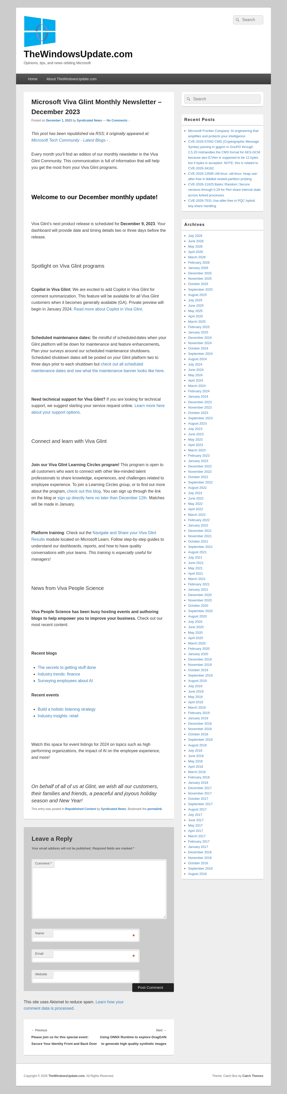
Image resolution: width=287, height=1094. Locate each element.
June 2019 (196, 691)
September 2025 (200, 289)
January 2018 (198, 783)
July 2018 (195, 750)
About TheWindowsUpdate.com (71, 79)
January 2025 (198, 332)
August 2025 (197, 295)
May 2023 (195, 439)
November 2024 (200, 343)
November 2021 (200, 536)
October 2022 (198, 477)
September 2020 (200, 611)
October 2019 (198, 670)
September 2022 (200, 482)
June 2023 (196, 434)
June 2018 (196, 756)
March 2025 (197, 321)
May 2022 (195, 504)
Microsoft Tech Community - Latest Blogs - (70, 140)
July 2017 (195, 815)
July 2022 (195, 493)
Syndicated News (89, 120)
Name (39, 933)
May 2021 (195, 568)
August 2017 (197, 809)
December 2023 (200, 402)
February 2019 (199, 713)
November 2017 (200, 793)
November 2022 (200, 472)
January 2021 (198, 589)
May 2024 (195, 375)
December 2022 (200, 466)
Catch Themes (252, 1076)
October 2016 (198, 863)
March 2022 (197, 515)
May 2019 (195, 697)
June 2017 (196, 820)
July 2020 (195, 622)
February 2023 (199, 455)
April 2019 (195, 702)
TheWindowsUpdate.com (78, 54)
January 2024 (198, 396)
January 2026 (198, 268)
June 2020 (196, 627)
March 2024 (197, 386)
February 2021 (199, 584)
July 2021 (195, 557)
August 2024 (197, 359)
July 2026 (195, 236)
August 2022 (197, 488)
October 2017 (198, 799)
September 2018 (200, 739)
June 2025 (196, 305)
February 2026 (199, 262)
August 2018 (197, 745)
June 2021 (196, 563)
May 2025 (195, 311)
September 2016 (200, 868)
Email (39, 953)
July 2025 (195, 300)
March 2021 (197, 579)
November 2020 (200, 600)
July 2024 (195, 364)
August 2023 (197, 423)
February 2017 (199, 841)
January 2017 (198, 847)
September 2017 (200, 804)
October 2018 (198, 734)
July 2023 (195, 429)
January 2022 (198, 525)
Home (32, 79)
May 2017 (195, 825)
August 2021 (197, 552)
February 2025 (199, 327)
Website (41, 974)
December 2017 (200, 788)
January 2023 (198, 461)
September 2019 (200, 675)
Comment (43, 863)
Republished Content (80, 809)
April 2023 (195, 445)
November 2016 (200, 858)
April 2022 (195, 509)
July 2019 (195, 686)
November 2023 (200, 407)
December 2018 (200, 723)
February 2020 (199, 649)
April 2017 (195, 831)
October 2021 (198, 541)
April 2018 (195, 766)
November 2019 (200, 665)
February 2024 (199, 391)
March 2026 (197, 257)
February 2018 (199, 777)
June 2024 (196, 370)
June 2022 (196, 498)
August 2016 (197, 874)
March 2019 (197, 707)
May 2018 (195, 761)
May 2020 (195, 632)
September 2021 (200, 547)
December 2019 (200, 659)
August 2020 (197, 616)
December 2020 (200, 595)
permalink (155, 809)
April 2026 (195, 252)
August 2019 (197, 681)
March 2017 (197, 836)
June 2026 (196, 241)
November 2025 (200, 278)
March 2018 (197, 772)
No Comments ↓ (118, 120)
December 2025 (200, 273)
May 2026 (195, 246)
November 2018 (200, 729)
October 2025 (198, 284)
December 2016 (200, 852)
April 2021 (195, 573)
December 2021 (200, 531)
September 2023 (200, 418)
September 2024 (200, 354)
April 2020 (195, 638)
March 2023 (197, 450)
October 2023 (198, 413)
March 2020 (197, 643)
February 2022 (199, 520)
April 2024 (195, 380)
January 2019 (198, 718)
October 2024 (198, 348)
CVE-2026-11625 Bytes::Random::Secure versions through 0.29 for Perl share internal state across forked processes (224, 189)
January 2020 (198, 654)
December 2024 (200, 338)
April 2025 (195, 316)
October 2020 (198, 605)
